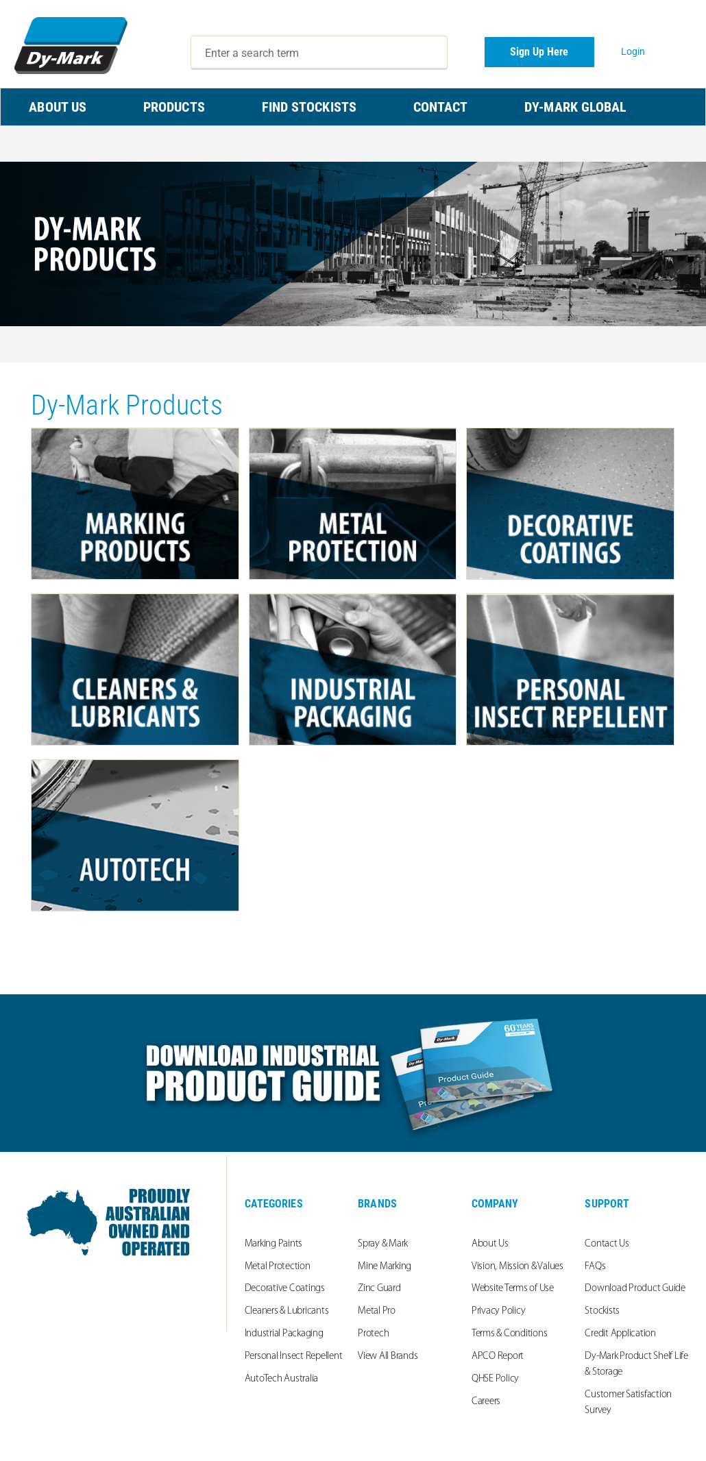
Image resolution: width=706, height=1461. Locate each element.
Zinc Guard (379, 1289)
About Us (490, 1244)
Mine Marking (384, 1267)
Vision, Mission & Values (517, 1267)
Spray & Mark (383, 1244)
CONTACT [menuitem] (440, 107)
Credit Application (620, 1334)
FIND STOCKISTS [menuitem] (309, 107)
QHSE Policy (495, 1379)
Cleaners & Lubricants (287, 1311)
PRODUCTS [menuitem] (174, 107)
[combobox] (319, 53)
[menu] (353, 107)
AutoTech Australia (282, 1379)
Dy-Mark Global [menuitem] (575, 107)
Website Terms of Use (513, 1289)
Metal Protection (278, 1267)
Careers (486, 1402)
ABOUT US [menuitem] (57, 107)
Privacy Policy (499, 1311)
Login (633, 51)
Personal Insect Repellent (294, 1356)
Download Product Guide (635, 1289)
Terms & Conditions (510, 1334)
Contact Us (607, 1244)
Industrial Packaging (284, 1334)
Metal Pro (376, 1311)
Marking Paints (274, 1244)
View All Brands (387, 1356)
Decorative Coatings (285, 1289)
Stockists (602, 1311)
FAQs (595, 1267)
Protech (373, 1334)
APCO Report (498, 1356)
